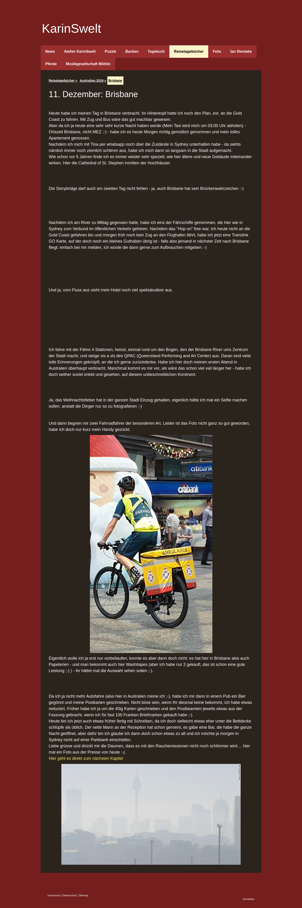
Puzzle (110, 51)
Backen (132, 51)
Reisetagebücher (189, 51)
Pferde (51, 64)
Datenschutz (69, 895)
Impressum (54, 895)
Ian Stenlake (241, 51)
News (50, 51)
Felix (217, 51)
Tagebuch (156, 51)
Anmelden (248, 899)
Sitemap (83, 895)
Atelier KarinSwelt (80, 51)
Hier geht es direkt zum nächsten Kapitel (86, 758)
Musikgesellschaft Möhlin (88, 64)
